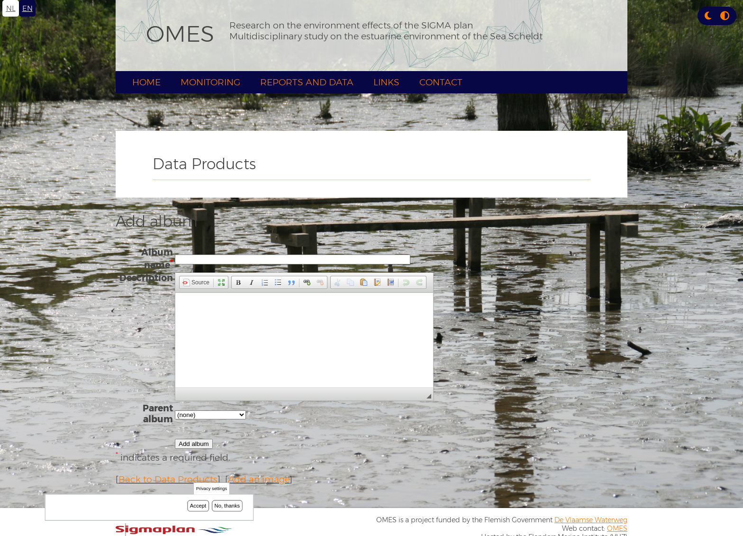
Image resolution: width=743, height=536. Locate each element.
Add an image (259, 479)
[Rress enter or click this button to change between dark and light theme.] (709, 16)
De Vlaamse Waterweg (590, 520)
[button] (708, 15)
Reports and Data (306, 82)
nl (11, 8)
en (27, 8)
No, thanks (227, 506)
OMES (180, 33)
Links (386, 82)
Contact (440, 82)
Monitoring (210, 82)
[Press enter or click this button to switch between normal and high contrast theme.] (725, 16)
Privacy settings (211, 488)
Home (146, 82)
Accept (198, 506)
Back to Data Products (167, 479)
